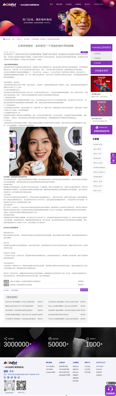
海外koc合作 (97, 190)
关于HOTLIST (98, 4)
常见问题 (27, 39)
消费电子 (76, 375)
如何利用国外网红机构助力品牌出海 (58, 314)
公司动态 (97, 53)
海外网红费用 (97, 177)
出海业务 (69, 4)
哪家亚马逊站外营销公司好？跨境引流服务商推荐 (19, 306)
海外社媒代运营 (97, 118)
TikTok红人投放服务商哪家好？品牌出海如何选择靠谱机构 (64, 319)
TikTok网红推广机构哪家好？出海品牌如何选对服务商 (20, 319)
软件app (75, 372)
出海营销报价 (14, 290)
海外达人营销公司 (99, 172)
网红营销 (59, 4)
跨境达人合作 (97, 186)
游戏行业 (76, 366)
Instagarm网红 (50, 372)
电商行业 (76, 369)
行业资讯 (97, 58)
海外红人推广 (97, 153)
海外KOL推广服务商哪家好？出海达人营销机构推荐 (20, 302)
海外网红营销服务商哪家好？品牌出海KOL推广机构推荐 (21, 314)
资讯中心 (87, 4)
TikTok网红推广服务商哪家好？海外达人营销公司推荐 (63, 302)
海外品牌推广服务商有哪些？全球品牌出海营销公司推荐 (64, 310)
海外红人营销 (97, 163)
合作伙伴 (99, 369)
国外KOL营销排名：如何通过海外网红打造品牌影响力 (25, 281)
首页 (51, 4)
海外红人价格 (97, 181)
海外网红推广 (97, 158)
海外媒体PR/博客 (64, 375)
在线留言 (99, 375)
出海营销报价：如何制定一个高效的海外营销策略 (45, 39)
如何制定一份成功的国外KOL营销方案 (21, 284)
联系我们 (99, 372)
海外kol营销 (97, 149)
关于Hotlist (99, 366)
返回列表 (84, 52)
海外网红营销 (96, 94)
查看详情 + (81, 281)
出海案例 (78, 4)
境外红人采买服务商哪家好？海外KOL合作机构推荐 (62, 306)
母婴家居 (76, 378)
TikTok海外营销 (64, 369)
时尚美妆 (76, 381)
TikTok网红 (49, 369)
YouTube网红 (50, 366)
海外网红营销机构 (99, 167)
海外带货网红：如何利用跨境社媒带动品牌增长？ (19, 310)
